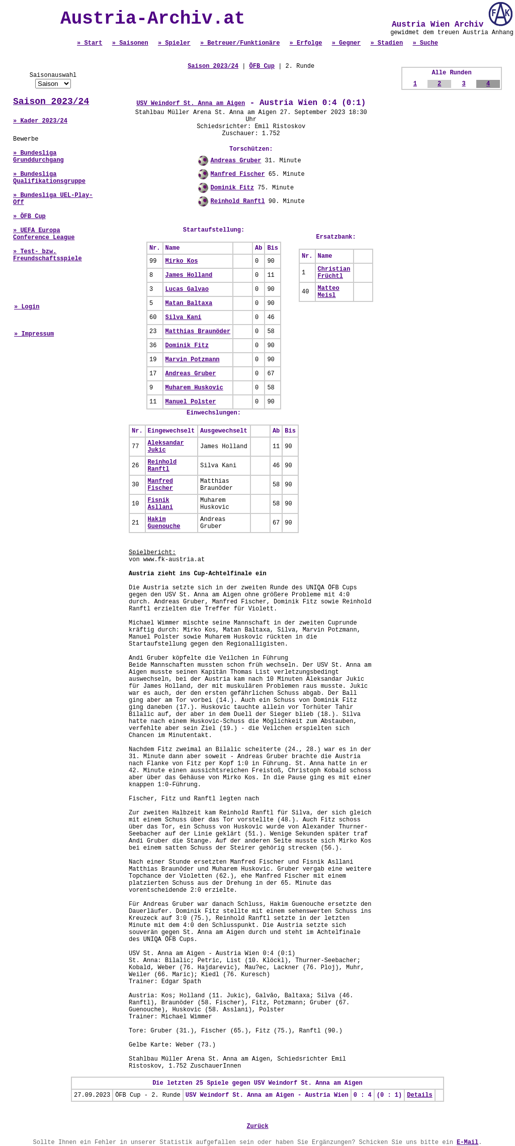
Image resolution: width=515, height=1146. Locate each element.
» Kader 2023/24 (40, 121)
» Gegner (346, 43)
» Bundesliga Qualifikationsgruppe (49, 178)
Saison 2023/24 (51, 101)
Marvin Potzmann (192, 359)
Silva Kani (183, 317)
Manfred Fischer (238, 174)
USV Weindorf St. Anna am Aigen (190, 103)
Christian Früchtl (334, 273)
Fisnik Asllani (160, 504)
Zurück (257, 1126)
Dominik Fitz (232, 187)
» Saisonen (130, 43)
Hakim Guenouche (164, 523)
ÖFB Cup (262, 66)
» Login (26, 306)
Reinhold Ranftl (238, 201)
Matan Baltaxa (189, 303)
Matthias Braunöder (198, 331)
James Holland (189, 275)
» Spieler (174, 43)
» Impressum (34, 334)
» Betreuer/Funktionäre (240, 43)
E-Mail (467, 1142)
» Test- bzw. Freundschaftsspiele (47, 255)
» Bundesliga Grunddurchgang (38, 157)
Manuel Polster (190, 401)
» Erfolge (306, 43)
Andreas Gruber (236, 160)
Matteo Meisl (328, 292)
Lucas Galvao (187, 289)
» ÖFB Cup (29, 216)
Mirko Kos (181, 261)
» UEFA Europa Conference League (43, 234)
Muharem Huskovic (194, 387)
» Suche (425, 43)
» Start (89, 43)
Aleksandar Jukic (166, 447)
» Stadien (386, 43)
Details (419, 1095)
